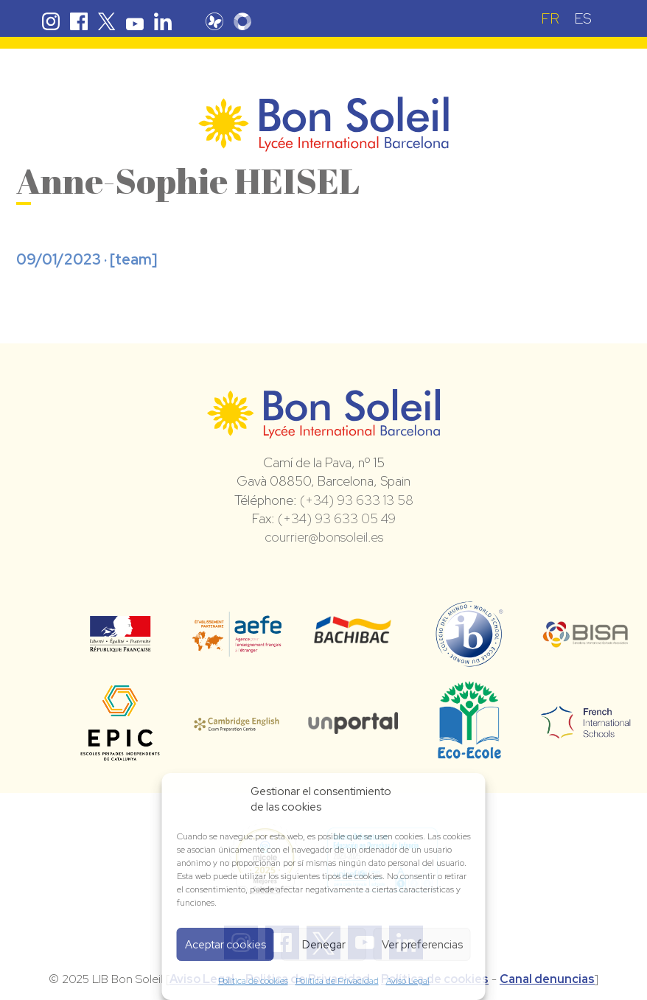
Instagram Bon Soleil (51, 21)
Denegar (324, 944)
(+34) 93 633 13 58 (356, 500)
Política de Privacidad (337, 981)
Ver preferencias (422, 944)
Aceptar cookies (225, 944)
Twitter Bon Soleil (107, 21)
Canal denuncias (547, 979)
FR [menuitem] (550, 18)
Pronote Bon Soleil (216, 21)
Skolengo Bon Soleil (244, 21)
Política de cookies (253, 981)
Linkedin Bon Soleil (163, 21)
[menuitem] (550, 18)
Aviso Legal (408, 981)
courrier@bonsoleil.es (324, 536)
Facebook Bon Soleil (79, 21)
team (133, 259)
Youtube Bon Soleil (135, 21)
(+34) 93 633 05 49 (337, 518)
